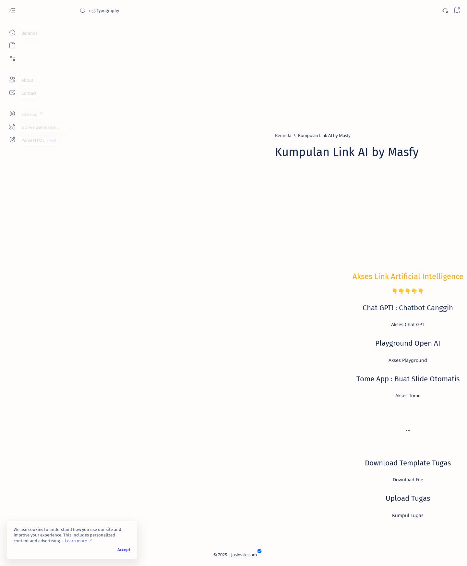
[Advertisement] (236, 73)
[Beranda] (12, 32)
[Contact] (12, 92)
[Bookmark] (456, 10)
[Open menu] (12, 10)
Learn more (76, 540)
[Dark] (444, 10)
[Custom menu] (12, 113)
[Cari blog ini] (128, 10)
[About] (12, 79)
